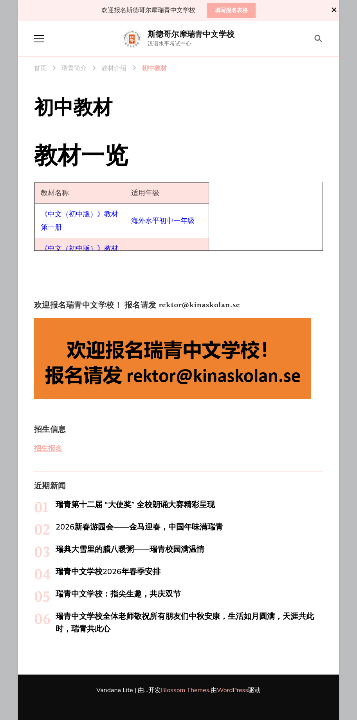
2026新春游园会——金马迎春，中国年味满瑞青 (139, 527)
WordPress (232, 690)
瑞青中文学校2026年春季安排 (108, 571)
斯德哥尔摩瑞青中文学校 (191, 34)
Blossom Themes (185, 690)
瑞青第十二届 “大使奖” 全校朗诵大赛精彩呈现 (135, 504)
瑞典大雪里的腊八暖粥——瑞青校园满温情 (130, 549)
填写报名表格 (231, 10)
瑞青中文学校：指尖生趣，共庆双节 (118, 594)
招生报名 (48, 448)
